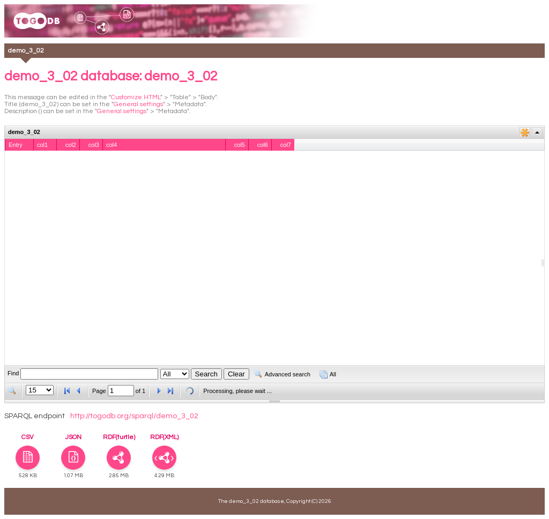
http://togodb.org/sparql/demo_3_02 (134, 416)
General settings (138, 104)
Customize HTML (135, 97)
